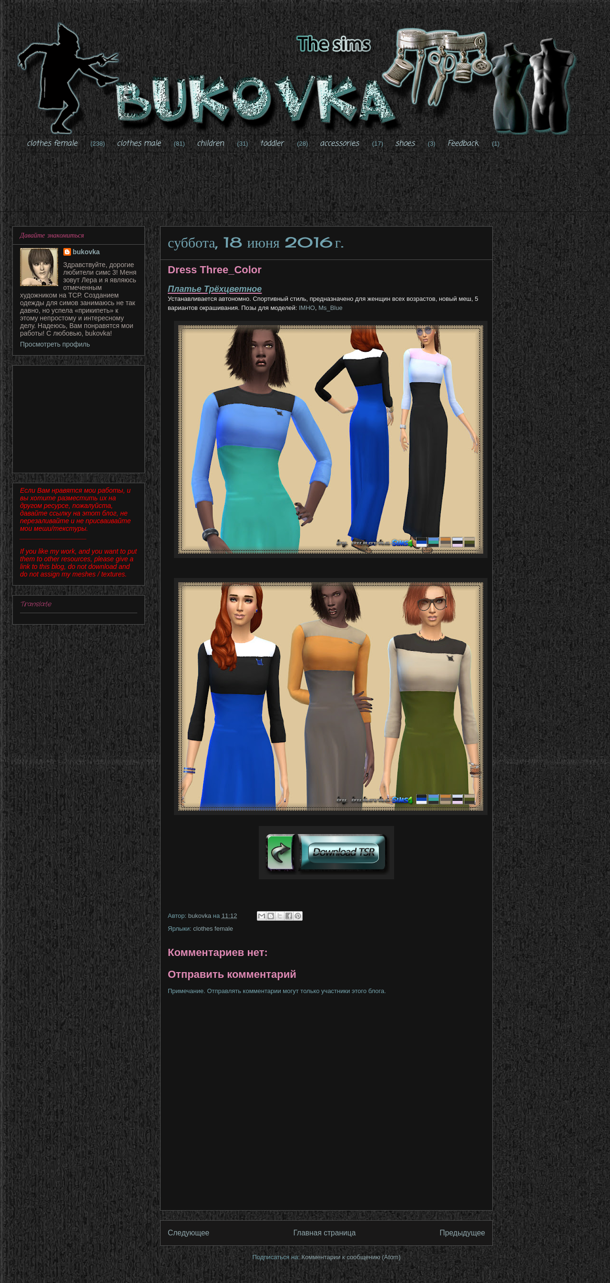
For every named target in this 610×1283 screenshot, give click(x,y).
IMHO (306, 307)
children (210, 143)
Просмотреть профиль (55, 344)
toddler (272, 143)
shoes (405, 143)
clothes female (52, 143)
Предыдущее (462, 1233)
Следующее (188, 1233)
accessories (339, 143)
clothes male (139, 143)
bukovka (86, 252)
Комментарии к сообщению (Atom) (351, 1257)
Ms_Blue (330, 307)
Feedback (462, 143)
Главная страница (324, 1233)
